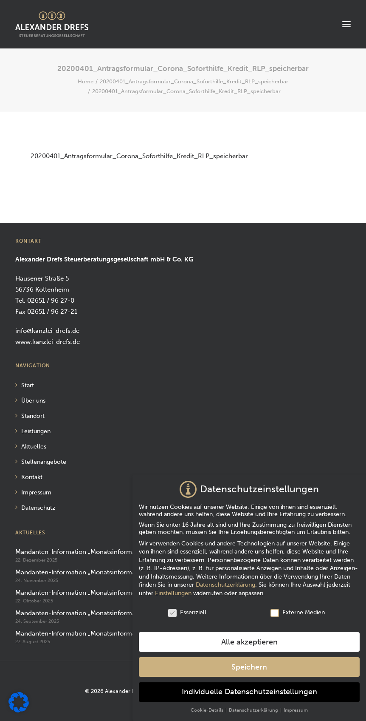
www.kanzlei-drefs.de (47, 342)
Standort (33, 416)
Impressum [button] (296, 704)
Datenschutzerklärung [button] (254, 704)
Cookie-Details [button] (208, 704)
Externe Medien (297, 606)
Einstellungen (173, 587)
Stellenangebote (43, 462)
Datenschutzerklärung (225, 578)
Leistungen (36, 431)
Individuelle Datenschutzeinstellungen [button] (249, 685)
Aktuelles (33, 446)
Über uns (33, 400)
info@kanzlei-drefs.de (47, 331)
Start (27, 385)
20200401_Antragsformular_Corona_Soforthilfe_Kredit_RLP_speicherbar (194, 81)
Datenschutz (38, 507)
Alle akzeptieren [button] (249, 635)
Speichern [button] (249, 660)
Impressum (36, 492)
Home (85, 81)
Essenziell (187, 606)
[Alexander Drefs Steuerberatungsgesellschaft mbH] (51, 24)
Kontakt (31, 477)
